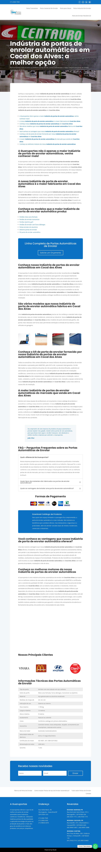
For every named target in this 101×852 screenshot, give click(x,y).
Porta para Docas (65, 8)
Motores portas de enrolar (28, 230)
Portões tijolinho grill (26, 222)
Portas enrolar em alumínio (29, 227)
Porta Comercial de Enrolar (49, 8)
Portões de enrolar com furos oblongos (32, 224)
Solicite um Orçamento (50, 252)
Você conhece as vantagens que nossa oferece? (49, 131)
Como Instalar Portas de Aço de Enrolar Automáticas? (51, 790)
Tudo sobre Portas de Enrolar (81, 790)
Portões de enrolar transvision (29, 219)
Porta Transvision (32, 8)
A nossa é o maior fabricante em (50, 121)
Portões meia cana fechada (28, 217)
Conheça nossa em (46, 124)
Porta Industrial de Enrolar (82, 8)
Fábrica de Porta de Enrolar (23, 790)
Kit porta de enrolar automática (30, 232)
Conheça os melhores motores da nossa (48, 144)
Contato (88, 793)
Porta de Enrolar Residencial (81, 16)
